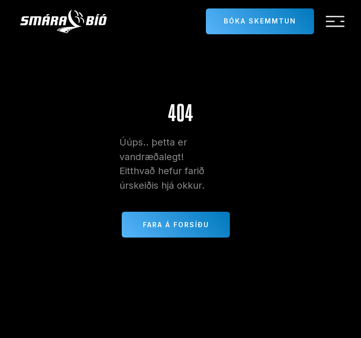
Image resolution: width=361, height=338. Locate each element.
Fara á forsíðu (176, 225)
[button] (335, 21)
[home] (63, 21)
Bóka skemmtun (260, 21)
